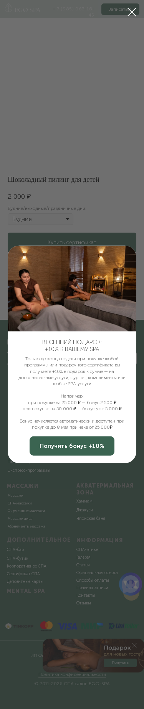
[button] (72, 446)
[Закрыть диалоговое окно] (132, 12)
